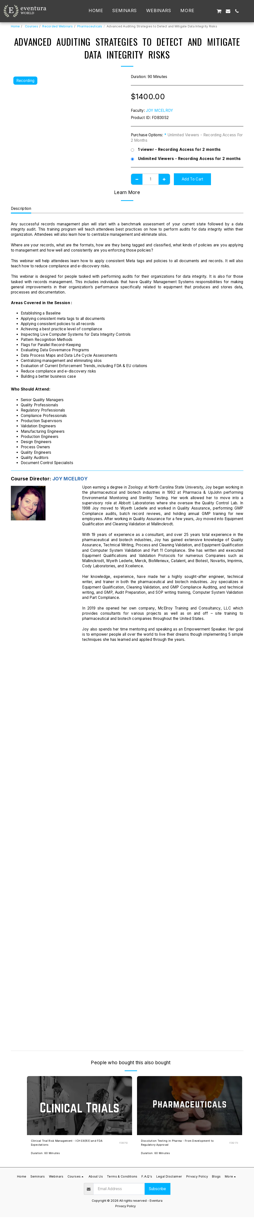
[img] (79, 1105)
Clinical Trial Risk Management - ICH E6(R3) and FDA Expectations (73, 1144)
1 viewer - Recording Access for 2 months (176, 149)
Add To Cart (192, 179)
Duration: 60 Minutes (47, 1156)
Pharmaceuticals (89, 26)
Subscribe (157, 1192)
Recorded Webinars (57, 26)
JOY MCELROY (159, 110)
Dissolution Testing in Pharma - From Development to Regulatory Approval (174, 1144)
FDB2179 (233, 1144)
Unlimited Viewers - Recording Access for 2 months (186, 158)
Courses (31, 26)
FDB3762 (123, 1144)
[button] (210, 11)
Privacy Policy (125, 1209)
